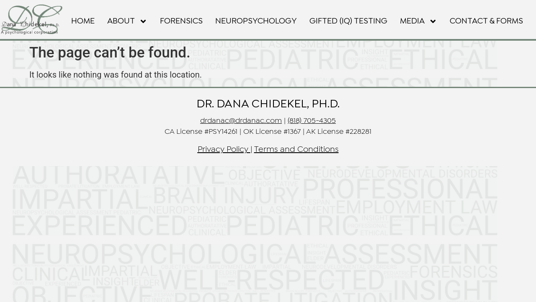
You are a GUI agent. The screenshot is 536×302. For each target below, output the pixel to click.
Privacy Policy (223, 149)
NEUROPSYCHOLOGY (256, 21)
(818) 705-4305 (312, 121)
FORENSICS (181, 21)
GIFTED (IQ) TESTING (348, 21)
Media (418, 21)
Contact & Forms (486, 21)
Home (83, 21)
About (127, 21)
